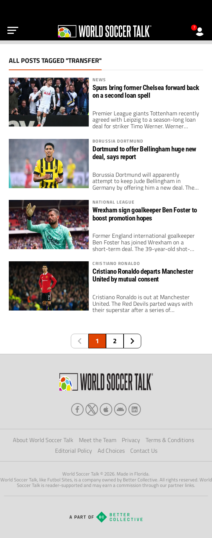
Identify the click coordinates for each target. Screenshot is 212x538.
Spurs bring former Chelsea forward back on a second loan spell (145, 92)
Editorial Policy (73, 450)
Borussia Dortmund (117, 141)
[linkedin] (134, 409)
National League (113, 202)
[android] (120, 409)
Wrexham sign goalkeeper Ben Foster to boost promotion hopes (144, 214)
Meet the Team (97, 439)
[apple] (106, 409)
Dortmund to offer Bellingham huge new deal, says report (144, 153)
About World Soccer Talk (43, 439)
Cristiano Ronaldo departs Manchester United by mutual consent (142, 275)
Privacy (131, 439)
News (99, 80)
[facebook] (77, 409)
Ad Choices (111, 450)
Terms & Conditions (170, 439)
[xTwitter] (91, 409)
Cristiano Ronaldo (116, 263)
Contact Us (143, 450)
